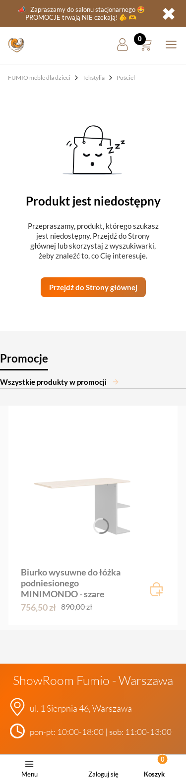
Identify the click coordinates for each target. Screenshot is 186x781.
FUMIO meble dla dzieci (39, 77)
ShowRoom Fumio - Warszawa (93, 680)
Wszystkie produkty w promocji (60, 381)
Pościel (126, 77)
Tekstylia (93, 77)
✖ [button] (168, 13)
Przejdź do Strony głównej (93, 287)
